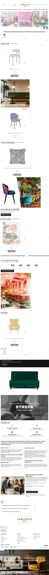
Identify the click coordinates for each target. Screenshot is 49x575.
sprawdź (4, 364)
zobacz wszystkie (15, 43)
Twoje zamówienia (36, 535)
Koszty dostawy (20, 539)
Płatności (18, 535)
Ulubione (35, 538)
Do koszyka (14, 75)
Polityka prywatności (4, 538)
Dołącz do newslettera (32, 491)
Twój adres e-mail (28, 490)
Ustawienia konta (36, 537)
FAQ (18, 542)
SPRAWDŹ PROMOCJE (7, 270)
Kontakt (18, 543)
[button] (15, 5)
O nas (2, 535)
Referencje (3, 539)
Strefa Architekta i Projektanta (22, 538)
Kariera (2, 542)
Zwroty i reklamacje (20, 537)
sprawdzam (24, 565)
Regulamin (36, 494)
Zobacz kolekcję (6, 214)
